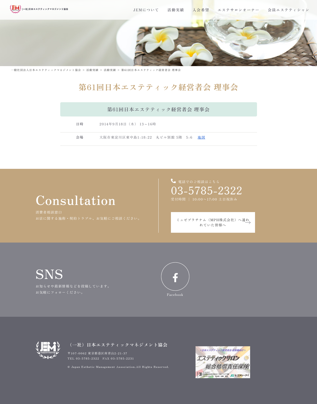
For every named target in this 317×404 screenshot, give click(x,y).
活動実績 (175, 9)
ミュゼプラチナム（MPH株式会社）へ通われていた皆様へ (212, 222)
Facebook (175, 279)
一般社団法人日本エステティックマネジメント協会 (46, 70)
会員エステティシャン (289, 9)
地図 (201, 137)
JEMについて (146, 9)
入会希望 (201, 9)
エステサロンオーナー (238, 9)
